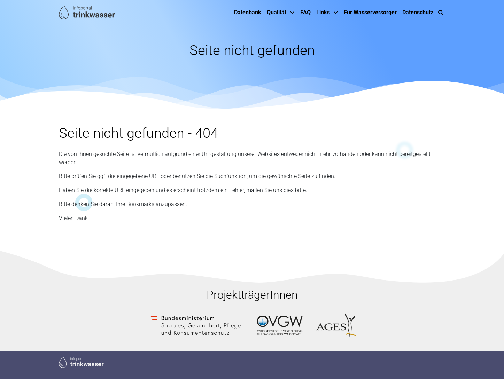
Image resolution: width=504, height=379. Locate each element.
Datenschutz (417, 12)
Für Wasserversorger (370, 12)
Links (323, 12)
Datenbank (247, 12)
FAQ (305, 12)
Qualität (276, 12)
